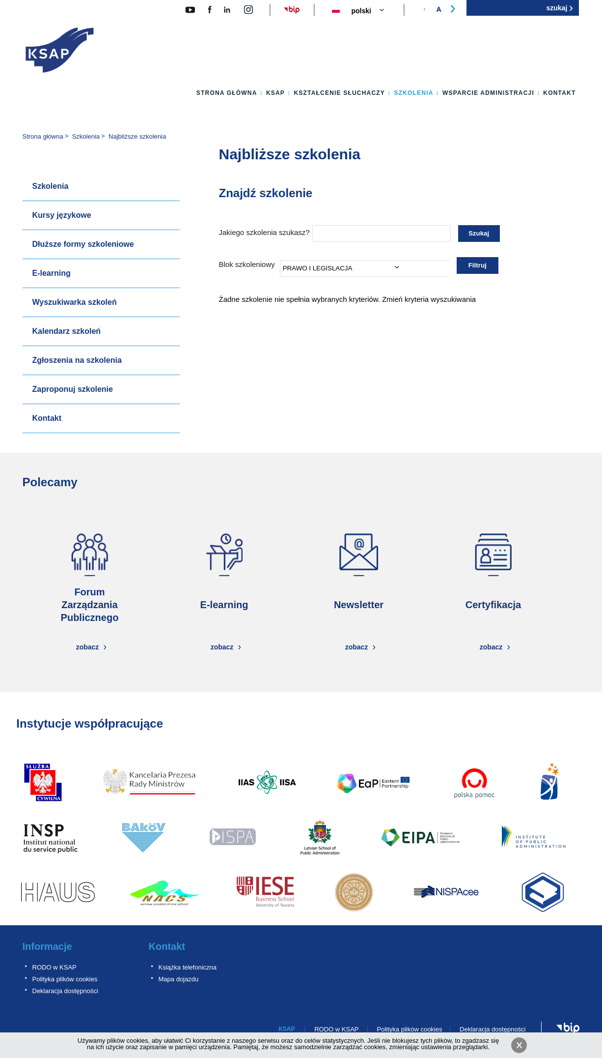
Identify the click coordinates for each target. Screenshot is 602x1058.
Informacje (47, 946)
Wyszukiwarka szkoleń (74, 302)
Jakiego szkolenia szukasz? (264, 232)
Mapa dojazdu (179, 979)
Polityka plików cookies (65, 979)
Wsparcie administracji (488, 92)
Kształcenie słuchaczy (339, 92)
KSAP (275, 92)
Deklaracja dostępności (65, 991)
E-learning (51, 273)
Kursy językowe (61, 215)
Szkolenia (413, 92)
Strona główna (226, 92)
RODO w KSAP (54, 967)
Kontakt (559, 92)
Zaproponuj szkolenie (72, 389)
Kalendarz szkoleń (66, 331)
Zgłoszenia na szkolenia (77, 360)
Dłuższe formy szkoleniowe (83, 244)
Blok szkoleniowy (247, 264)
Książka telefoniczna (188, 967)
